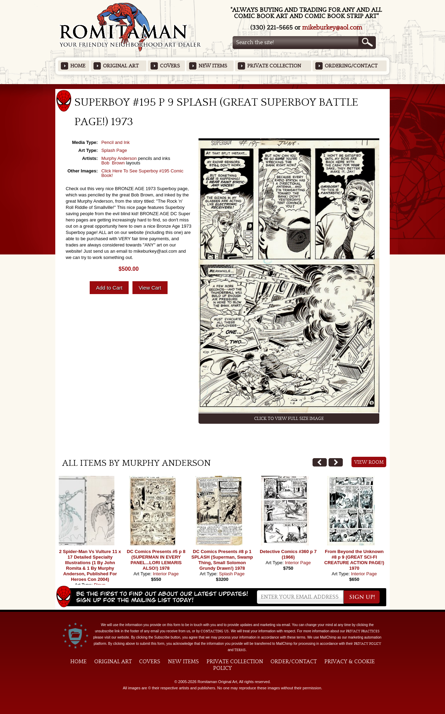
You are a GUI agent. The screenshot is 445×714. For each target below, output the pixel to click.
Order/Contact (293, 661)
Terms (240, 650)
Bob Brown (112, 162)
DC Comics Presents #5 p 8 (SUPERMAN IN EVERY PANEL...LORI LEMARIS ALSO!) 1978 (156, 560)
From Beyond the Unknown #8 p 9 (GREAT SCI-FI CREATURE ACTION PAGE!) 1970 (354, 560)
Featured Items (222, 86)
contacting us (215, 631)
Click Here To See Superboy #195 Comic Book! (142, 173)
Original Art (121, 66)
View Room (369, 462)
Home (77, 66)
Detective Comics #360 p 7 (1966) (288, 554)
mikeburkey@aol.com (332, 27)
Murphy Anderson (119, 158)
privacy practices (363, 631)
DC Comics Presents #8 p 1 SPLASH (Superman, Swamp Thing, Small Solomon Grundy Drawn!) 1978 (222, 560)
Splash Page (114, 150)
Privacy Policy (367, 644)
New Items (213, 66)
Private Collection (274, 66)
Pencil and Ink (115, 142)
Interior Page (165, 573)
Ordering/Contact (351, 66)
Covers (170, 66)
